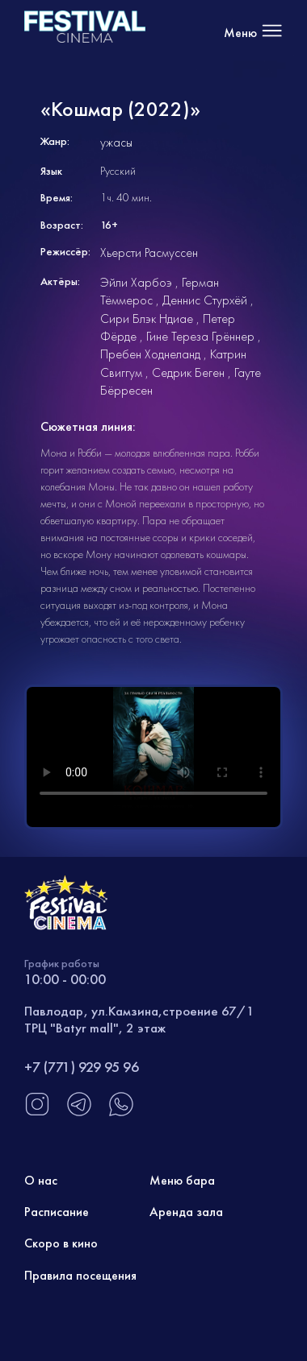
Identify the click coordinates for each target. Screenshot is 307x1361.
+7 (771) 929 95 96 (81, 1066)
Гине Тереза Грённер (200, 336)
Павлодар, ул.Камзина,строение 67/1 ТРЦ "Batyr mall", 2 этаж (139, 1019)
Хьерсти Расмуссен (149, 252)
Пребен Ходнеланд (150, 353)
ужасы (116, 142)
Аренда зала (186, 1211)
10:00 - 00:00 (65, 979)
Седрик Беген (188, 372)
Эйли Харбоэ (136, 282)
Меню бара (182, 1180)
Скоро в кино (61, 1243)
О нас (40, 1180)
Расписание (56, 1211)
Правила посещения (80, 1275)
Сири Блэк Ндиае (146, 318)
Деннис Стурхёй (204, 300)
